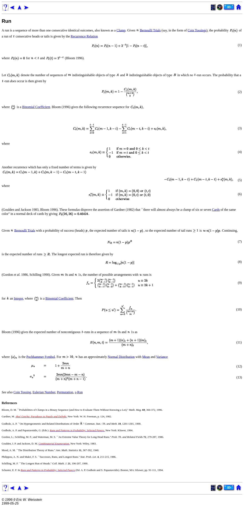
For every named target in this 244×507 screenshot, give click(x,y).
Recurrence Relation (84, 36)
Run (6, 21)
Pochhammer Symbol (40, 356)
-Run (79, 392)
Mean (146, 356)
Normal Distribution (121, 356)
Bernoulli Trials (150, 30)
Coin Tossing (22, 392)
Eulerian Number (43, 392)
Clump (121, 30)
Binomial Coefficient (36, 107)
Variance (162, 356)
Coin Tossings (197, 30)
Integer (18, 298)
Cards (216, 209)
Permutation (65, 392)
